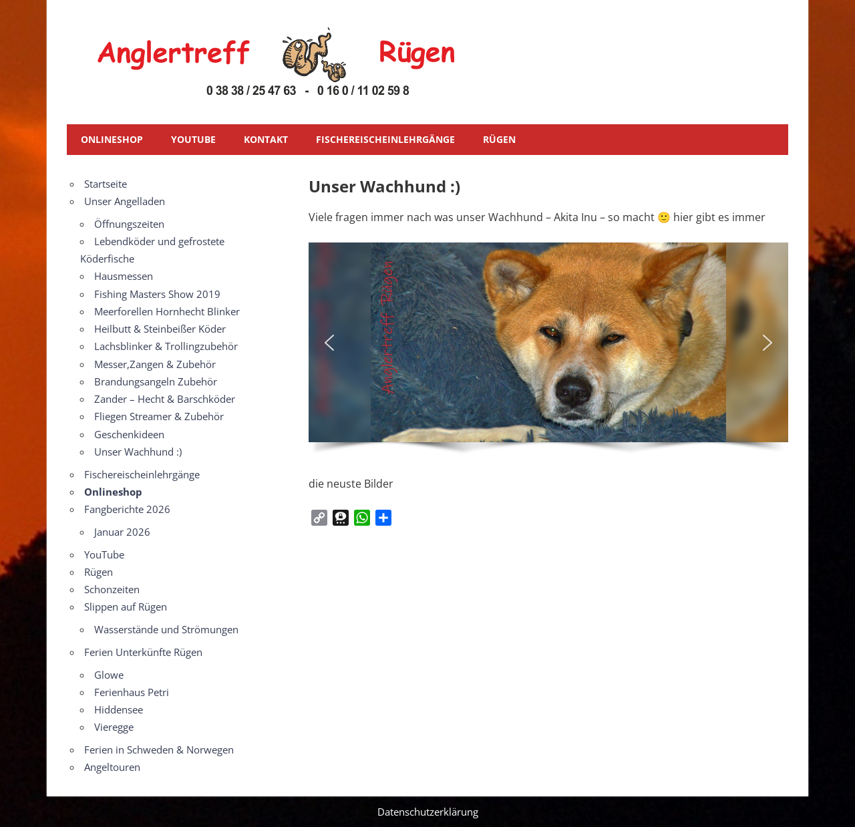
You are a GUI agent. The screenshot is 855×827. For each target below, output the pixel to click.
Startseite (105, 183)
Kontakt (266, 139)
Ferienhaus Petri (131, 692)
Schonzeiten (112, 589)
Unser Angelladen (124, 201)
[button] (329, 342)
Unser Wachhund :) (138, 451)
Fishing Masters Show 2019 (157, 294)
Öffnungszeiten (129, 223)
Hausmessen (123, 276)
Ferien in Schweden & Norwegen (159, 749)
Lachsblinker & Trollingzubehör (166, 346)
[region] (548, 353)
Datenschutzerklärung (427, 811)
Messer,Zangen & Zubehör (155, 364)
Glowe (109, 674)
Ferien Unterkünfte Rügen (143, 652)
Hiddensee (118, 709)
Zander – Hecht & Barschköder (164, 398)
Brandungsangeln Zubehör (155, 381)
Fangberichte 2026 (127, 509)
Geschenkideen (129, 434)
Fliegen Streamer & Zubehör (159, 416)
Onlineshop (112, 139)
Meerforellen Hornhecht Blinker (167, 311)
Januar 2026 (122, 531)
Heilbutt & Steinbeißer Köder (160, 328)
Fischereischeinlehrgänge (385, 139)
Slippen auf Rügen (125, 606)
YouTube (193, 139)
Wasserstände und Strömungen (166, 629)
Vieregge (114, 726)
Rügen (499, 139)
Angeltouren (112, 767)
